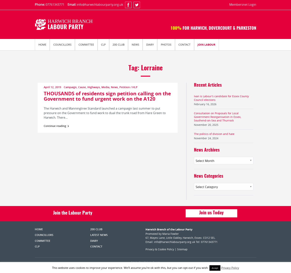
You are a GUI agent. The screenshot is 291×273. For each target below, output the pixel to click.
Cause (82, 87)
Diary (150, 44)
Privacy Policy (230, 268)
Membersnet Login (242, 4)
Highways (93, 87)
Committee (86, 44)
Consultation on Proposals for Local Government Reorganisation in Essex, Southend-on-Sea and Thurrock (217, 116)
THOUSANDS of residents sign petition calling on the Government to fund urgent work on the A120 (107, 96)
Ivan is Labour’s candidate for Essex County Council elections (221, 98)
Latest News (99, 235)
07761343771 (55, 4)
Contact (184, 44)
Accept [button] (215, 268)
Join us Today (211, 213)
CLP (103, 44)
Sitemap (182, 249)
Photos (166, 44)
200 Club (118, 44)
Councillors (62, 44)
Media (105, 87)
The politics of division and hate (214, 134)
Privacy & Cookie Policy (160, 249)
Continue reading (56, 126)
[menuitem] (42, 44)
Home (42, 44)
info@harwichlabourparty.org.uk (100, 4)
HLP (135, 87)
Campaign (70, 87)
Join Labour (206, 44)
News (135, 44)
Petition (124, 87)
